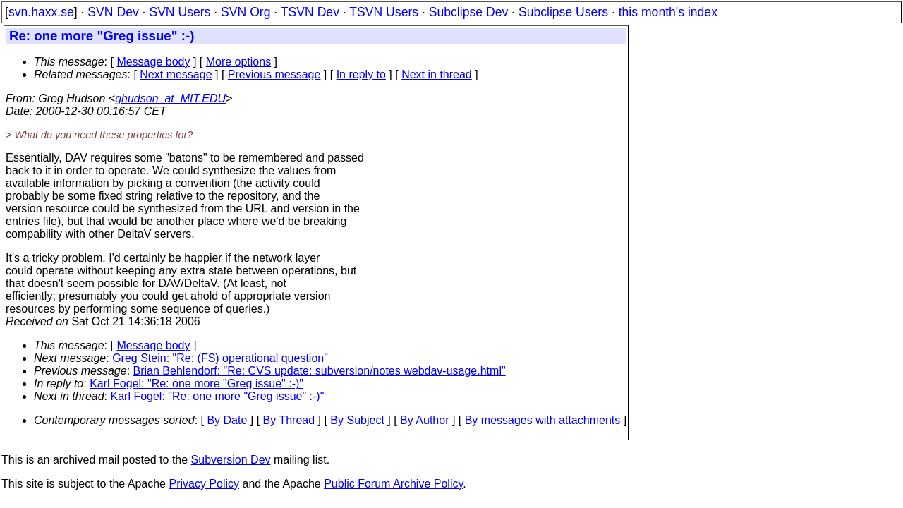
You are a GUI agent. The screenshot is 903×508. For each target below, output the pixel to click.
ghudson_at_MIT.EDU (170, 98)
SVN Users (179, 12)
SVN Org (245, 12)
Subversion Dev (231, 460)
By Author (424, 420)
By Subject (357, 420)
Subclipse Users (563, 12)
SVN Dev (112, 12)
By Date (227, 420)
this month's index (668, 12)
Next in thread (436, 74)
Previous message (274, 74)
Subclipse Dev (468, 12)
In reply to (361, 74)
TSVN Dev (310, 12)
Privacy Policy (204, 484)
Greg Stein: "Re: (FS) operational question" (220, 358)
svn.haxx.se (41, 12)
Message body (153, 62)
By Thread (289, 420)
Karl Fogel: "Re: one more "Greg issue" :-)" (196, 383)
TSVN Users (383, 12)
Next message (176, 74)
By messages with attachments (543, 420)
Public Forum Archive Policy (393, 484)
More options (239, 62)
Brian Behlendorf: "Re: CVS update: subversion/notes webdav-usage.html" (319, 371)
